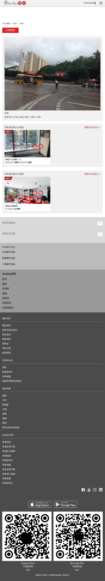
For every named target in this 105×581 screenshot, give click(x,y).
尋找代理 (6, 348)
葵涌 (21, 117)
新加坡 (5, 298)
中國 (4, 409)
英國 (4, 413)
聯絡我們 (6, 339)
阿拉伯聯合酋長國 (10, 427)
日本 (4, 400)
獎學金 (5, 343)
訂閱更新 (10, 30)
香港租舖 (6, 455)
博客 (4, 367)
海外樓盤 (6, 376)
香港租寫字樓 (8, 446)
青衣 (39, 117)
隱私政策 (66, 575)
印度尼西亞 (8, 307)
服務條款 (58, 575)
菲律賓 (5, 288)
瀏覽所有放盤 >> (92, 127)
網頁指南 (6, 352)
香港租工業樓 (8, 451)
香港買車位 (7, 483)
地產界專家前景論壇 (11, 381)
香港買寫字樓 (8, 469)
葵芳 (27, 117)
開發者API (7, 371)
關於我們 (6, 325)
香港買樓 (6, 464)
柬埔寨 (5, 404)
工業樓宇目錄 (8, 264)
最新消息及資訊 (9, 330)
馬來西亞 (6, 302)
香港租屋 (6, 442)
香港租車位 (7, 460)
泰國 (4, 293)
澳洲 (4, 423)
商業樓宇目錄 (8, 258)
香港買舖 (6, 478)
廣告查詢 (6, 334)
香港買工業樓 (8, 474)
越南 (4, 283)
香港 (4, 279)
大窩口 (33, 117)
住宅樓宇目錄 (8, 252)
